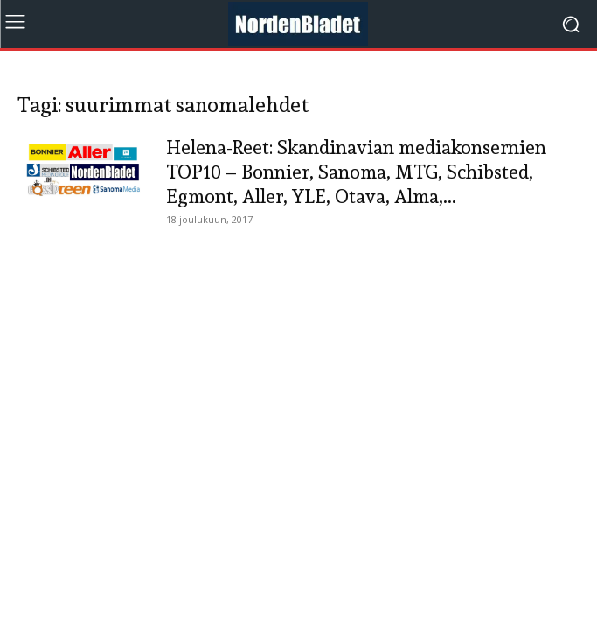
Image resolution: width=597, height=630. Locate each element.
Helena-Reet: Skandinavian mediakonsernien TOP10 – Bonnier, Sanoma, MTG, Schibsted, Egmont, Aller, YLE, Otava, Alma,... (356, 171)
